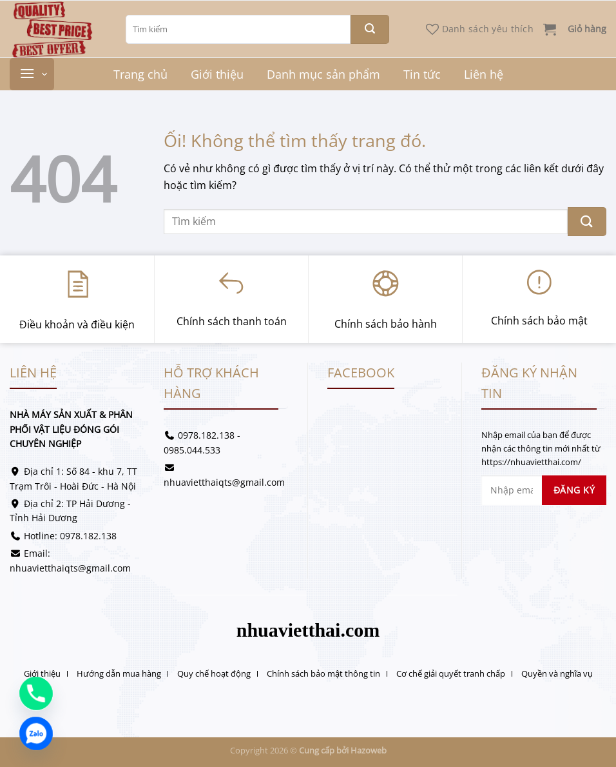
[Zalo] (36, 733)
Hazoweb (369, 750)
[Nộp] (370, 29)
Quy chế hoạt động (214, 673)
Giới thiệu (217, 74)
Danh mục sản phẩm (323, 74)
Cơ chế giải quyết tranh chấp (450, 673)
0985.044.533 (192, 450)
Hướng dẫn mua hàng (119, 673)
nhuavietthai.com (308, 630)
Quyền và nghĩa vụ (557, 673)
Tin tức (422, 74)
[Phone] (36, 693)
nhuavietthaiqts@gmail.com (70, 568)
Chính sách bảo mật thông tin (323, 673)
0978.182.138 (88, 536)
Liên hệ (483, 74)
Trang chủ (140, 74)
